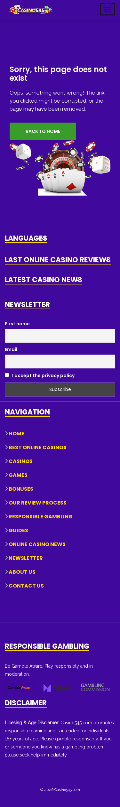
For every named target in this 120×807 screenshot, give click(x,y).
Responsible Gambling (41, 516)
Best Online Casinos (38, 447)
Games (18, 475)
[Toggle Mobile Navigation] (107, 9)
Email (11, 349)
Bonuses (21, 489)
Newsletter (26, 558)
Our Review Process (38, 502)
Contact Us (26, 585)
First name (17, 323)
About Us (22, 572)
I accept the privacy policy (40, 375)
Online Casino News (37, 544)
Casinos (21, 461)
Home (16, 433)
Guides (18, 530)
